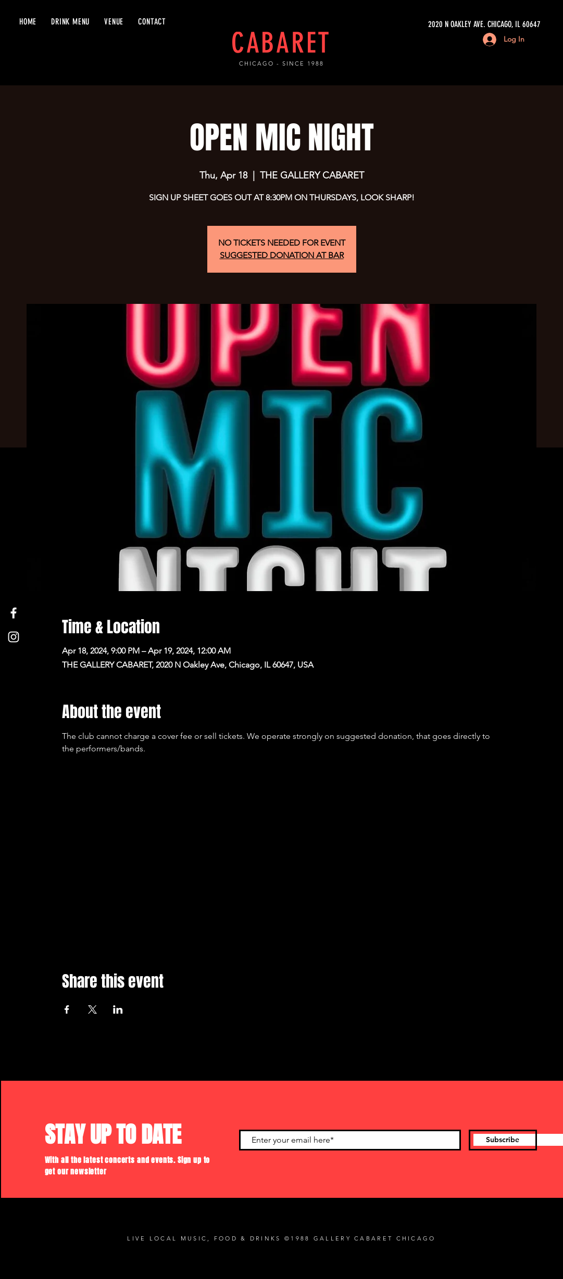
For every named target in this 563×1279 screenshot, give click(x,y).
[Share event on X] (92, 1009)
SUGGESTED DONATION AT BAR (282, 255)
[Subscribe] (503, 1140)
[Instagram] (13, 637)
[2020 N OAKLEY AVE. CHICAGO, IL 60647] (442, 24)
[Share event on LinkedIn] (118, 1009)
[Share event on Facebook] (67, 1009)
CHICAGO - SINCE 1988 (281, 63)
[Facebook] (13, 613)
